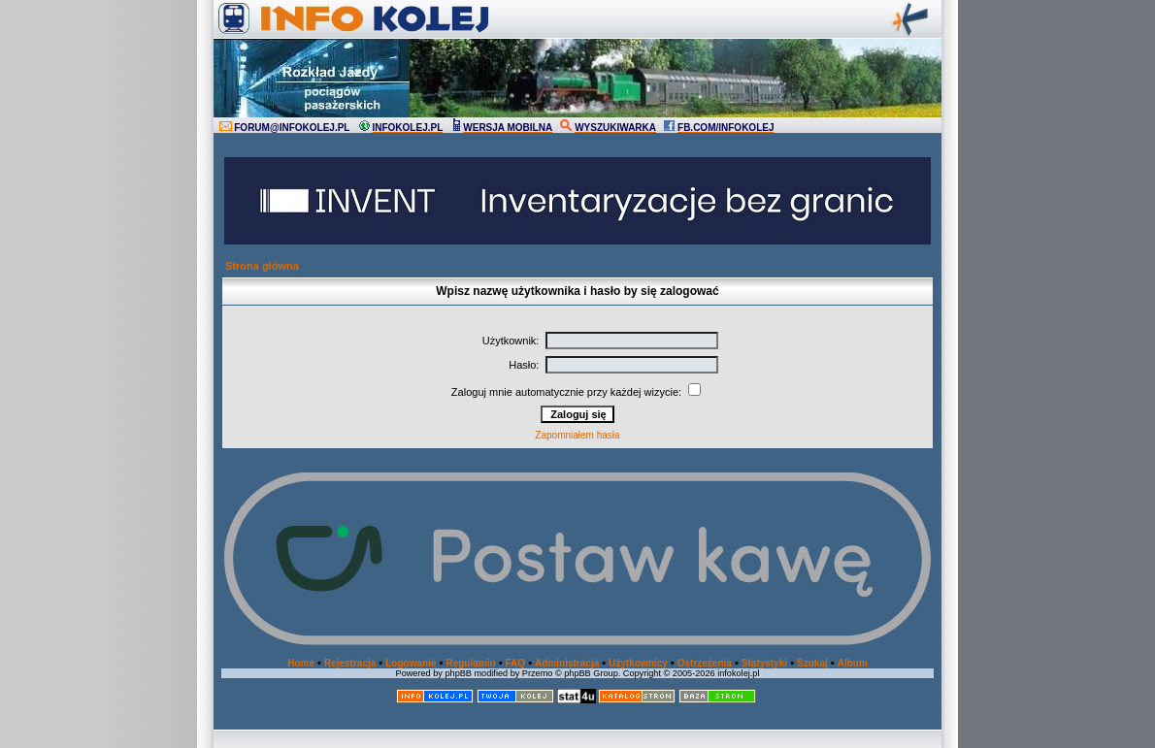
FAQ (516, 663)
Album (853, 663)
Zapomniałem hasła (577, 435)
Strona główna (262, 266)
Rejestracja (350, 663)
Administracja (567, 663)
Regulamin (470, 663)
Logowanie (410, 663)
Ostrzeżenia (704, 663)
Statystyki (764, 663)
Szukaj (812, 663)
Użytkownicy (638, 663)
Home (300, 663)
